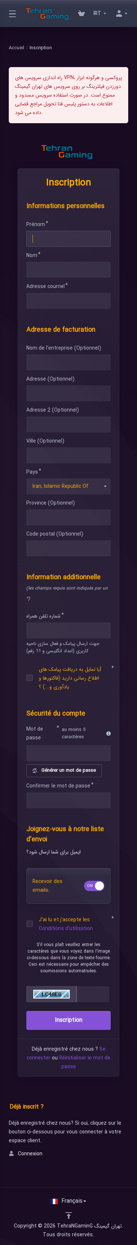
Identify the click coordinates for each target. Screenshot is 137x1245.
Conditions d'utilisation (66, 929)
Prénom (35, 225)
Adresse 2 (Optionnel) (52, 410)
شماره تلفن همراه (43, 616)
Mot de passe (34, 733)
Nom (31, 256)
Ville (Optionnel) (45, 441)
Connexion (25, 1154)
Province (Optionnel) (50, 503)
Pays (32, 472)
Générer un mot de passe (64, 770)
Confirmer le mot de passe (58, 786)
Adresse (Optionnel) (50, 379)
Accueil (16, 48)
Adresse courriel (45, 287)
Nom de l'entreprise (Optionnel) (63, 348)
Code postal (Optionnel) (54, 534)
